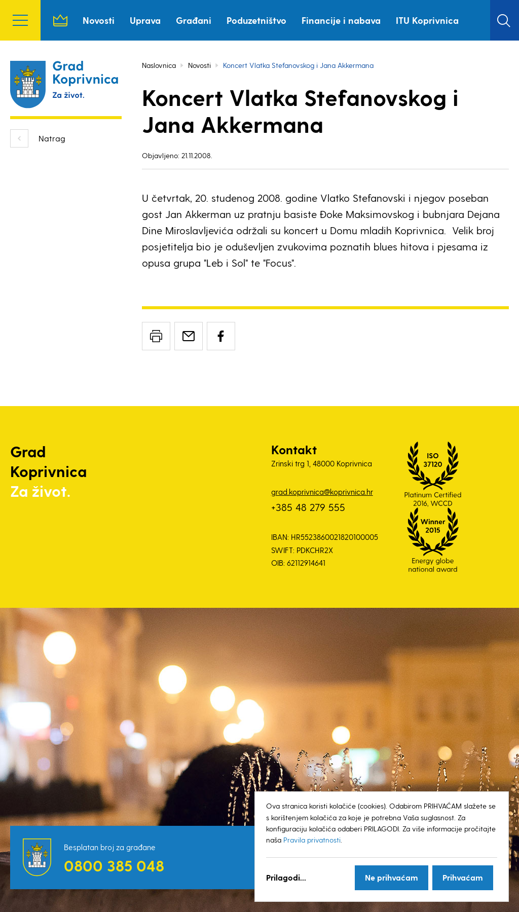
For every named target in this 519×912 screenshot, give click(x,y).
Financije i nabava (341, 20)
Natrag (52, 138)
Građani (193, 20)
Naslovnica (60, 20)
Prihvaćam (462, 877)
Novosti (99, 20)
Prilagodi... (286, 877)
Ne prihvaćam (391, 877)
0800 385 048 (114, 865)
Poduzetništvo (256, 20)
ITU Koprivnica (427, 20)
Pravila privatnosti (312, 839)
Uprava (145, 20)
